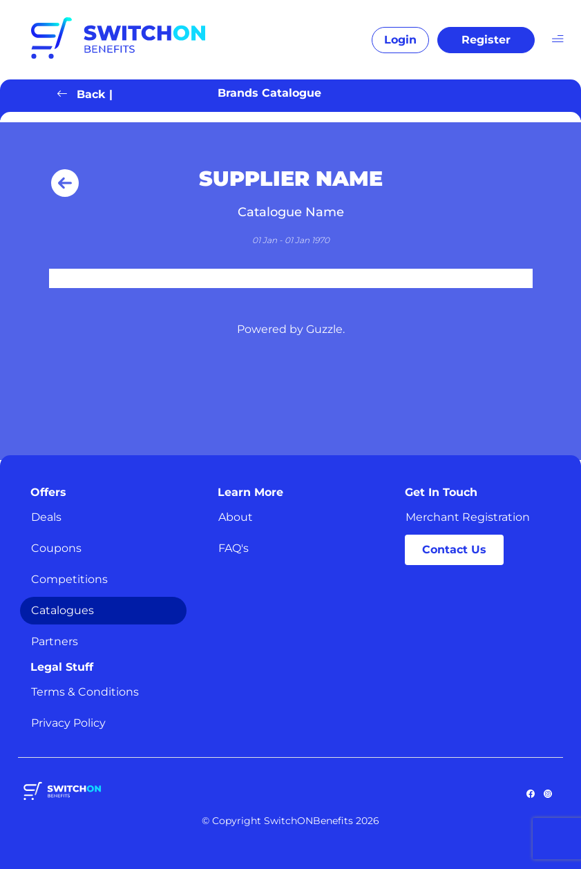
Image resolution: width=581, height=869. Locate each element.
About (235, 517)
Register (486, 39)
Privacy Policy (68, 722)
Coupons (56, 548)
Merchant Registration (468, 517)
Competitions (69, 579)
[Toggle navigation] (558, 38)
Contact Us (454, 549)
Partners (54, 641)
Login (400, 39)
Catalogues (62, 610)
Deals (46, 517)
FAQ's (233, 548)
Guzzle (324, 329)
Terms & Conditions (85, 691)
